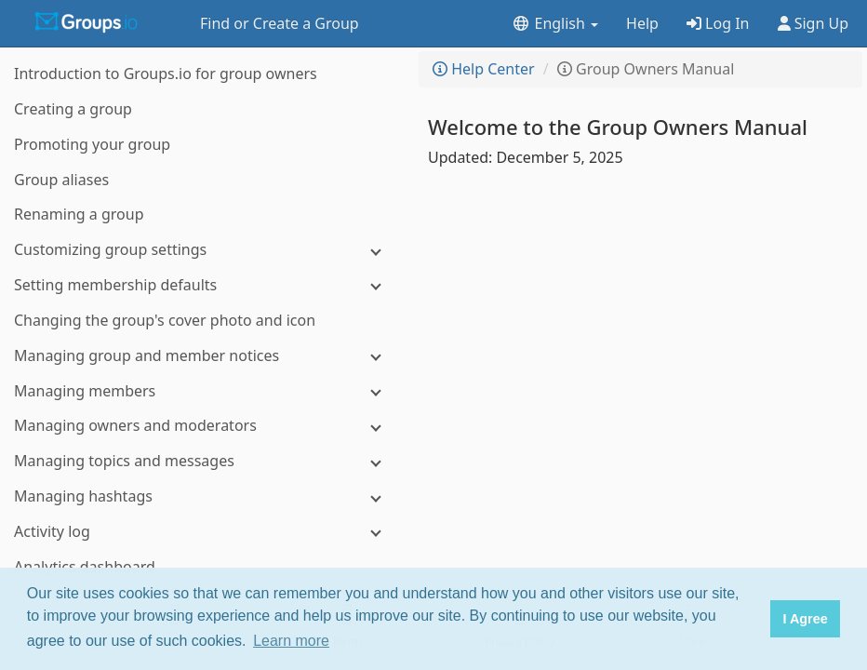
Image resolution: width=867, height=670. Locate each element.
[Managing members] (204, 391)
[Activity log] (204, 532)
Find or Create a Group (279, 23)
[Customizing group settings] (204, 250)
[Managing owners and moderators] (204, 426)
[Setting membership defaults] (204, 285)
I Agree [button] (804, 618)
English (555, 23)
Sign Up (813, 23)
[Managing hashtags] (204, 496)
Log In (718, 23)
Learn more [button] (291, 641)
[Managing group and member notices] (204, 356)
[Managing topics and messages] (204, 461)
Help (642, 23)
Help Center (484, 69)
